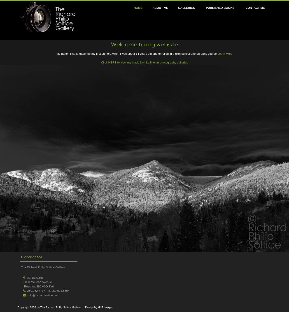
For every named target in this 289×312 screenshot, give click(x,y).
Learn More (225, 53)
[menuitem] (187, 7)
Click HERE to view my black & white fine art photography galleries (144, 62)
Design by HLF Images (99, 307)
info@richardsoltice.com (43, 295)
